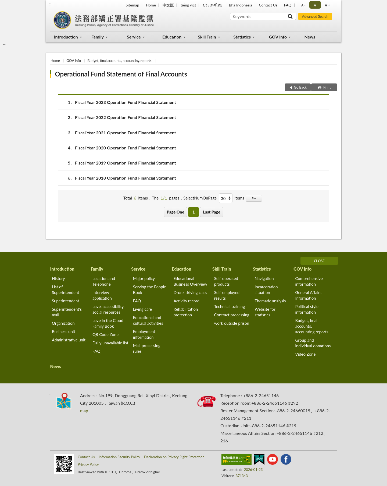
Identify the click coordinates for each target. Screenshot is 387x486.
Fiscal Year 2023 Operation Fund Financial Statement (125, 102)
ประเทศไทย (212, 5)
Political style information (306, 309)
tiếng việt (188, 5)
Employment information (144, 334)
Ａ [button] (315, 5)
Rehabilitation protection (186, 312)
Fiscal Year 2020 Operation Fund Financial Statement (125, 148)
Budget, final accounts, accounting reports (119, 60)
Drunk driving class (190, 292)
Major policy (144, 278)
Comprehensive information (308, 281)
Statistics (242, 36)
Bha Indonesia (240, 5)
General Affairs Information (308, 295)
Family (97, 36)
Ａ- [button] (303, 5)
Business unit (63, 331)
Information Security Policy (119, 457)
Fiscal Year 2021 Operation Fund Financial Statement (125, 133)
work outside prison (231, 323)
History (58, 278)
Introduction (66, 36)
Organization (63, 323)
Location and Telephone (103, 281)
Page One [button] (175, 211)
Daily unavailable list (110, 342)
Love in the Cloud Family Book (107, 323)
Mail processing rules (146, 348)
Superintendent (65, 300)
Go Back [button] (300, 87)
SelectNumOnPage (200, 197)
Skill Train (207, 36)
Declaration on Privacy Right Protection (174, 457)
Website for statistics (265, 312)
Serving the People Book (149, 289)
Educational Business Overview (190, 281)
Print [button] (326, 87)
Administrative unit (68, 339)
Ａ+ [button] (327, 5)
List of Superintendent (65, 289)
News (309, 36)
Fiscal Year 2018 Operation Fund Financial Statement (125, 178)
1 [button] (193, 211)
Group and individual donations (313, 343)
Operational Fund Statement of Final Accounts (121, 74)
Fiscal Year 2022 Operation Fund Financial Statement (125, 117)
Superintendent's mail (67, 312)
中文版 (168, 5)
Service (134, 36)
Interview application (102, 295)
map (84, 410)
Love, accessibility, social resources (108, 309)
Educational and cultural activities (148, 320)
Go (254, 198)
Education (171, 36)
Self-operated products (226, 281)
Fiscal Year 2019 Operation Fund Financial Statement (125, 163)
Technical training (229, 306)
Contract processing (231, 314)
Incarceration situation (266, 289)
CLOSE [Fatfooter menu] (319, 261)
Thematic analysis (270, 300)
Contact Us (268, 5)
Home (151, 5)
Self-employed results (226, 295)
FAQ (288, 5)
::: (50, 4)
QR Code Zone (105, 334)
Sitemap (132, 5)
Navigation (264, 278)
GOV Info (278, 36)
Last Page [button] (211, 211)
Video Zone (305, 354)
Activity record (186, 300)
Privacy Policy (88, 464)
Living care (142, 309)
